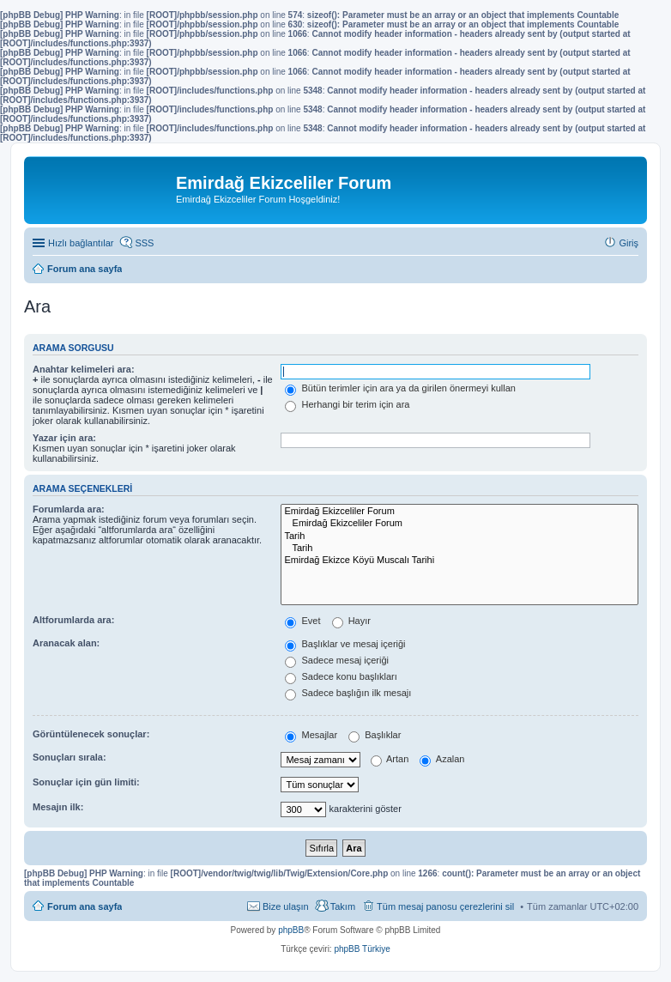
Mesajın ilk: (58, 807)
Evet (302, 620)
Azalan (442, 759)
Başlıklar (374, 735)
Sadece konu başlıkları (340, 676)
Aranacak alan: (66, 643)
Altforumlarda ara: (73, 620)
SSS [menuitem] (144, 243)
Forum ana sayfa (84, 906)
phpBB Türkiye (362, 949)
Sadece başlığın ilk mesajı (348, 693)
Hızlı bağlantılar (80, 243)
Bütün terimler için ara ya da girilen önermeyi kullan (400, 388)
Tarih (459, 536)
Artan (390, 759)
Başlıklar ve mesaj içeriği (345, 644)
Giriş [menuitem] (628, 243)
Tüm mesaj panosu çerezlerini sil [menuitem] (445, 906)
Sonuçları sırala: (69, 757)
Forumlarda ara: (69, 509)
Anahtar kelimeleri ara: (84, 369)
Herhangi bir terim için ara (347, 404)
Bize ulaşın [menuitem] (286, 906)
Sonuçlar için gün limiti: (86, 782)
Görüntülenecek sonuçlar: (91, 734)
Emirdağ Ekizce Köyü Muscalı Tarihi (459, 561)
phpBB (291, 930)
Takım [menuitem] (342, 906)
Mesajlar (311, 735)
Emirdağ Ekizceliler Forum (459, 512)
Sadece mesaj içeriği (337, 660)
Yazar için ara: (64, 438)
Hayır (351, 620)
